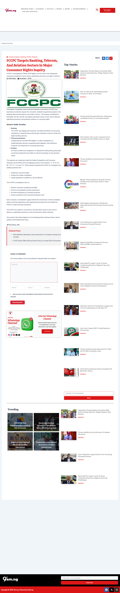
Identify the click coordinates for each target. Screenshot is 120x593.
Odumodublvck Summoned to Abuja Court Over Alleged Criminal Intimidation (96, 285)
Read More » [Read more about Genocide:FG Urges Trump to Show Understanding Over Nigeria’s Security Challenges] (83, 270)
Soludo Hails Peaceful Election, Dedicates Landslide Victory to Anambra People (96, 117)
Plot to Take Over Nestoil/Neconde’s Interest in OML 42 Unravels (94, 93)
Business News (50, 217)
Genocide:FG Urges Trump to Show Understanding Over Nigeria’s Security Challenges (95, 265)
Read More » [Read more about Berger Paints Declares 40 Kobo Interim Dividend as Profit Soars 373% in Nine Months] (83, 187)
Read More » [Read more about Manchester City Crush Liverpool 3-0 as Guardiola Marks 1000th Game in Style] (83, 142)
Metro (67, 9)
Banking (23, 57)
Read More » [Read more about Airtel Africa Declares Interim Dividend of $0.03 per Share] (83, 374)
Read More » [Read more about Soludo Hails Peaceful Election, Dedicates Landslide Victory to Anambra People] (83, 121)
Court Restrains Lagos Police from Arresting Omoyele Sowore (93, 223)
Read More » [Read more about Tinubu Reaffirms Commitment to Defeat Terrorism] (83, 164)
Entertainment (79, 9)
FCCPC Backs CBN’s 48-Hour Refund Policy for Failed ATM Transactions (37, 241)
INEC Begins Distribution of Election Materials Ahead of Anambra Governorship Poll (96, 205)
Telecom (34, 57)
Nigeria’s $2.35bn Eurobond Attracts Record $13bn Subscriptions (94, 243)
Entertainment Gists (21, 220)
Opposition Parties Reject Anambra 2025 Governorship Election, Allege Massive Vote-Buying (96, 73)
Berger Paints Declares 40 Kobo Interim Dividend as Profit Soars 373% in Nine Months (95, 182)
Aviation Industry (14, 57)
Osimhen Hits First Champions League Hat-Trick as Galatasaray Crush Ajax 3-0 (96, 307)
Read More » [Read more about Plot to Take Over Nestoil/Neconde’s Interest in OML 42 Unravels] (83, 97)
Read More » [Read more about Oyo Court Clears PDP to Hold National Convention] (83, 333)
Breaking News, (39, 217)
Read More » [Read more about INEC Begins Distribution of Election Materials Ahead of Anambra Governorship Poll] (83, 210)
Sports (59, 9)
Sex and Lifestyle (30, 11)
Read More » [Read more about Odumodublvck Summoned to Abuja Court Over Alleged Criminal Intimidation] (83, 289)
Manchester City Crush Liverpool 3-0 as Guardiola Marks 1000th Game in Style (95, 138)
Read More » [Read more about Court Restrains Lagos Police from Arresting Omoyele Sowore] (83, 227)
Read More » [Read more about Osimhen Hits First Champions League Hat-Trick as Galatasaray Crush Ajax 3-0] (83, 311)
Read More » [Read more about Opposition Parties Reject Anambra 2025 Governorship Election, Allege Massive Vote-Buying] (83, 78)
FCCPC (29, 57)
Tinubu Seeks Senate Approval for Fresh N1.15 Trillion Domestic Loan (95, 350)
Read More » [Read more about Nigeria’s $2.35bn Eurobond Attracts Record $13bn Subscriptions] (83, 247)
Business (40, 9)
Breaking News (27, 9)
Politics (50, 9)
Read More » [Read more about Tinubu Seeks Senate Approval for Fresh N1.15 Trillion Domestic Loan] (83, 354)
